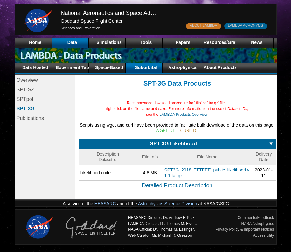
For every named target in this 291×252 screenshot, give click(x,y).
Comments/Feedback (256, 217)
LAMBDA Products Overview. (183, 114)
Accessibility (263, 235)
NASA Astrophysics (257, 223)
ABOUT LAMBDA (203, 25)
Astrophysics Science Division (167, 203)
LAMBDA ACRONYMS (245, 25)
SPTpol (25, 99)
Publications (30, 118)
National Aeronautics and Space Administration (120, 13)
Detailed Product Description (177, 185)
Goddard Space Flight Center (92, 21)
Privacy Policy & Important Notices (245, 229)
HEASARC (105, 203)
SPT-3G (26, 108)
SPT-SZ (25, 89)
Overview (27, 80)
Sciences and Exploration (80, 28)
